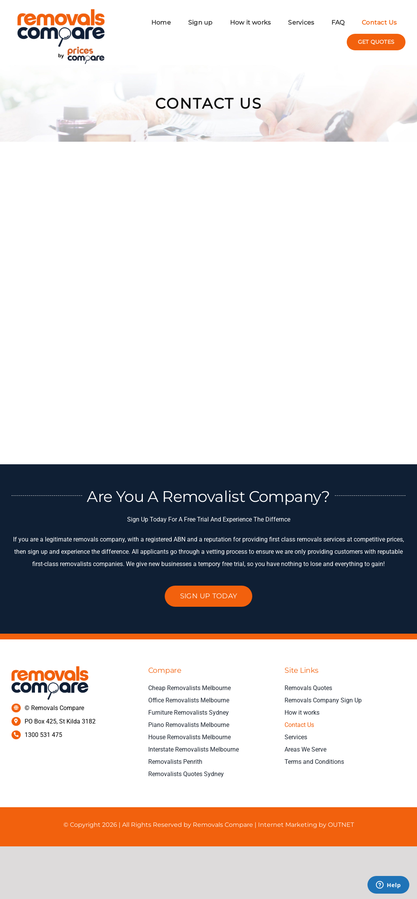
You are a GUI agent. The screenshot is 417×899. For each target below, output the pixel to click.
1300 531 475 (43, 734)
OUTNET (340, 824)
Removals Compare (223, 824)
